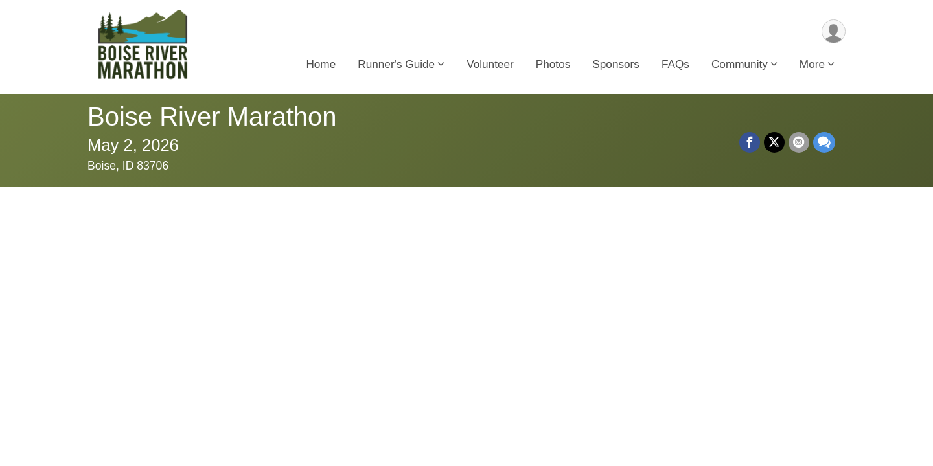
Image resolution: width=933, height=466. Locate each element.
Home (321, 64)
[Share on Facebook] (749, 142)
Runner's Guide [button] (396, 64)
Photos (553, 64)
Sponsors (615, 64)
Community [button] (739, 64)
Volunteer (490, 64)
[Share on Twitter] (774, 142)
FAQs (675, 64)
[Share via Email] (799, 142)
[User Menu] (834, 31)
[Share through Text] (824, 142)
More (812, 64)
